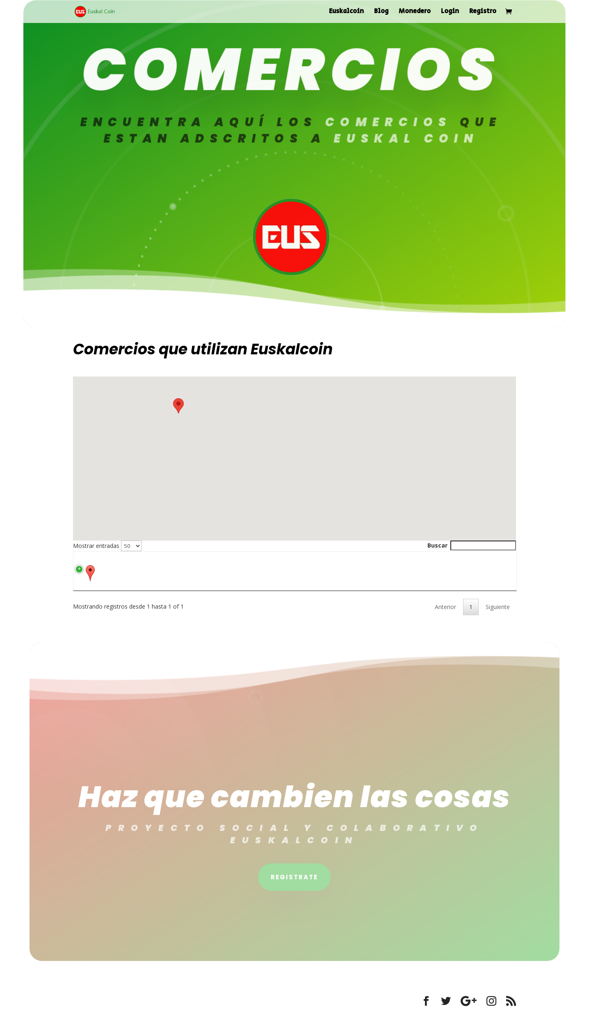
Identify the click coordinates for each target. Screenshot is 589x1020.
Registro (482, 12)
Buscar (471, 545)
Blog (381, 12)
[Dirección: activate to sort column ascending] (269, 562)
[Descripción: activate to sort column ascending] (419, 562)
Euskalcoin (346, 12)
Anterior (445, 617)
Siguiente (498, 617)
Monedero (415, 12)
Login (450, 12)
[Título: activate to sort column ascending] (179, 562)
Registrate (294, 887)
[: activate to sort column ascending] (108, 562)
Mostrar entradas (107, 546)
